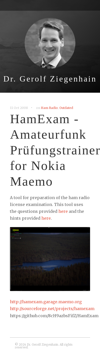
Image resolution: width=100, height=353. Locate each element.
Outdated (66, 108)
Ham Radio (49, 108)
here (63, 211)
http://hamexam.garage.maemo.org (46, 301)
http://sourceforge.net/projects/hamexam (52, 308)
